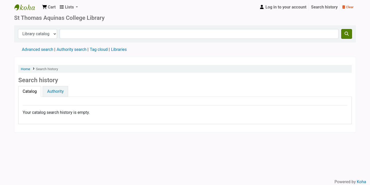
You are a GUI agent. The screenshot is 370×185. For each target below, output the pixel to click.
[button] (49, 7)
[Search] (346, 34)
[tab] (29, 91)
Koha (361, 181)
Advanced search (37, 49)
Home (25, 69)
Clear (348, 7)
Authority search (71, 49)
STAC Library (27, 7)
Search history (324, 7)
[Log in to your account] (283, 7)
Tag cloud (99, 49)
